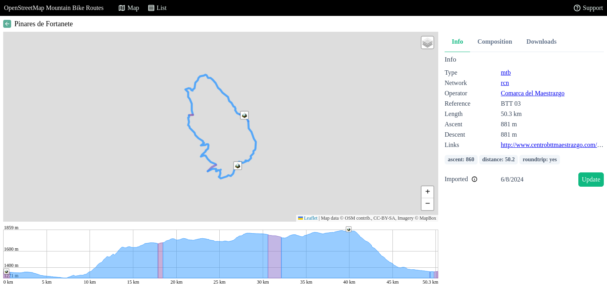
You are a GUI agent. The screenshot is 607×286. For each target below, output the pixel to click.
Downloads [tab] (542, 41)
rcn (505, 82)
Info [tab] (457, 41)
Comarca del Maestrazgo (532, 93)
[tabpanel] (524, 122)
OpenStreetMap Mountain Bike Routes (53, 7)
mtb (506, 72)
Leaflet (308, 218)
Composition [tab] (494, 41)
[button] (237, 165)
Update (591, 179)
